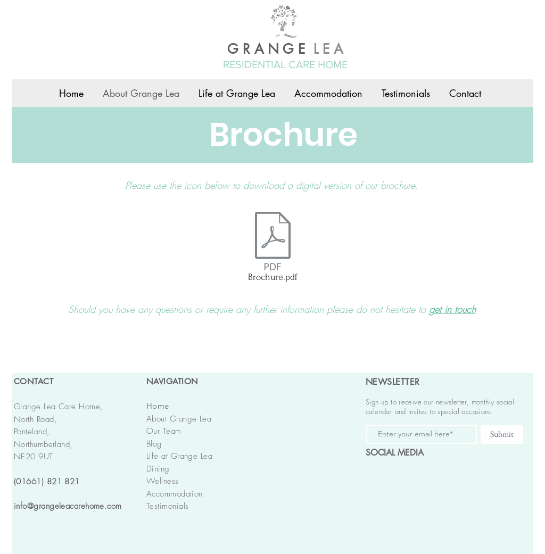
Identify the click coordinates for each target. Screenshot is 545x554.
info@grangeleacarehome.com (68, 506)
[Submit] (502, 434)
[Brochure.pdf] (272, 249)
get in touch (452, 309)
